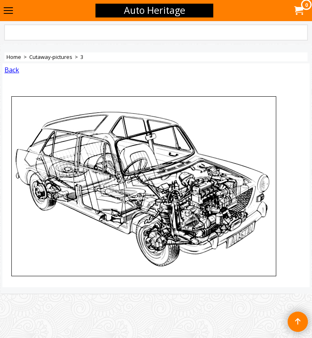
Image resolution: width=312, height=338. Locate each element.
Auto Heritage (154, 10)
